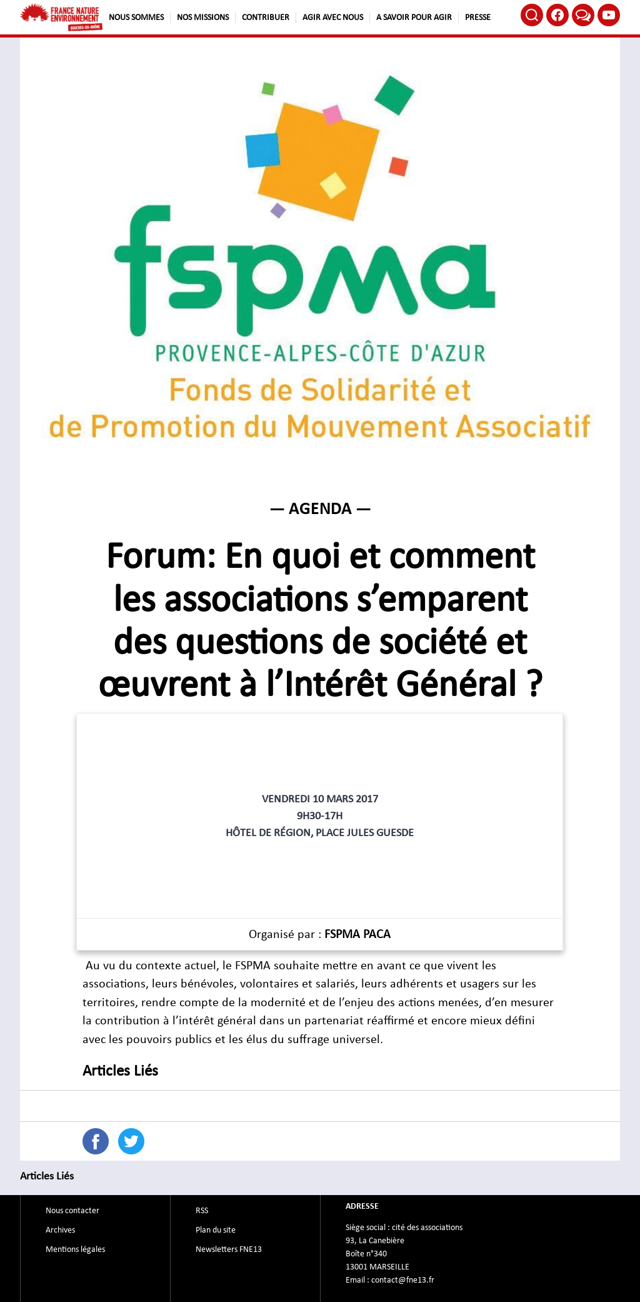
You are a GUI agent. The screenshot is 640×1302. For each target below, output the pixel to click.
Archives (60, 1230)
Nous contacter (72, 1210)
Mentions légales (75, 1249)
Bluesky (583, 15)
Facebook (557, 15)
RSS (202, 1210)
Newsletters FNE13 (229, 1249)
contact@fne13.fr (402, 1280)
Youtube (608, 15)
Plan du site (216, 1230)
